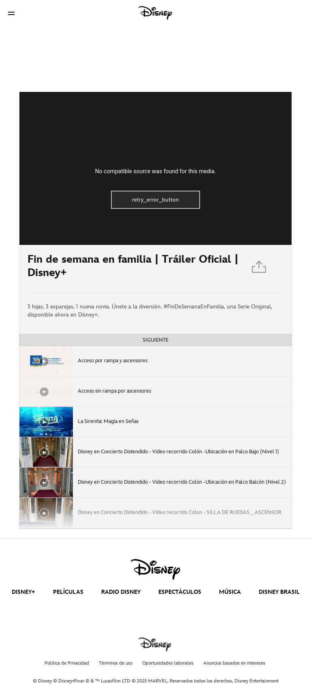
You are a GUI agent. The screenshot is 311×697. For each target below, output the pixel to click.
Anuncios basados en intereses (234, 663)
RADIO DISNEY (121, 592)
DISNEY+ (23, 592)
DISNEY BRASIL (279, 592)
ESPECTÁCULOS (179, 592)
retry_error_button (155, 199)
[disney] (155, 569)
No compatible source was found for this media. (155, 171)
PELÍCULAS (68, 592)
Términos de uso (115, 663)
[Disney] (155, 13)
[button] (11, 13)
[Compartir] (259, 269)
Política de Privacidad (67, 663)
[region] (155, 168)
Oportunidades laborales (168, 663)
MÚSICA (230, 592)
